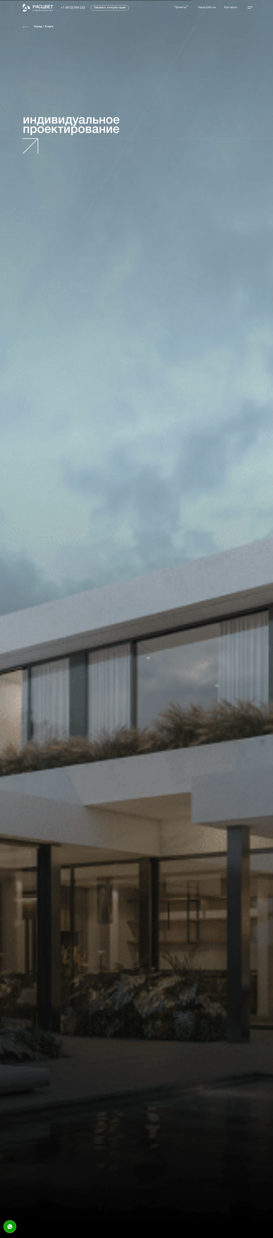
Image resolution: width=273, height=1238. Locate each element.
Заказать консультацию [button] (110, 7)
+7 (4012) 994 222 (73, 7)
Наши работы (207, 7)
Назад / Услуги (43, 26)
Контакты (230, 7)
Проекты (180, 7)
